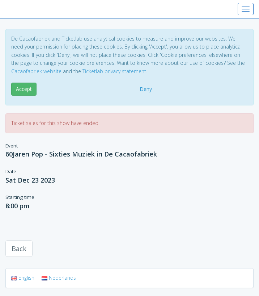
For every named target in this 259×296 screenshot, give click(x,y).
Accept (24, 89)
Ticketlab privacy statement (114, 71)
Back (19, 248)
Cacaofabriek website (36, 71)
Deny (146, 89)
